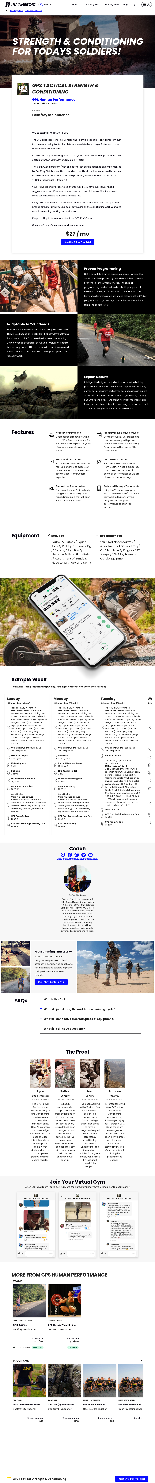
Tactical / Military (33, 10)
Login (134, 4)
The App (76, 4)
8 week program (106, 1418)
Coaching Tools (93, 4)
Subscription (37, 1338)
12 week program (35, 1418)
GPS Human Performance (53, 99)
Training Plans (112, 4)
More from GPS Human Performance (78, 859)
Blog (125, 4)
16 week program (70, 1418)
